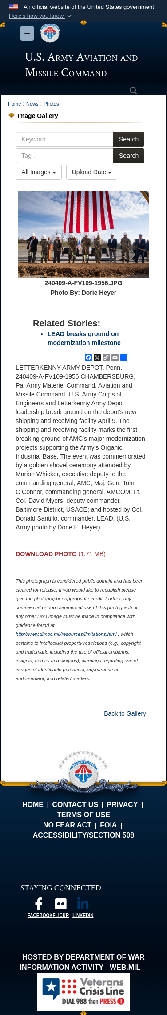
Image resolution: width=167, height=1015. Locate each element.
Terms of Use (83, 815)
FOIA (108, 825)
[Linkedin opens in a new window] (83, 906)
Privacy (122, 804)
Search (129, 139)
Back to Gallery (125, 713)
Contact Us (75, 804)
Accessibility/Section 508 (84, 835)
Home (33, 804)
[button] (41, 16)
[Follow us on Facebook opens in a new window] (39, 906)
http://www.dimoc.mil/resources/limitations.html (66, 634)
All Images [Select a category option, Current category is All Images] (38, 172)
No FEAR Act (67, 825)
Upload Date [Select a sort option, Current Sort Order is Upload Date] (92, 172)
